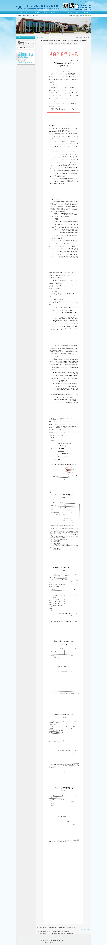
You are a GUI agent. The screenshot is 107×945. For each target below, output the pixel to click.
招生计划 (44, 938)
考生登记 (67, 938)
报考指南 (63, 938)
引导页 (81, 37)
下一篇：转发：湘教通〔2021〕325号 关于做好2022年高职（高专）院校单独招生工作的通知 (55, 933)
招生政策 (85, 37)
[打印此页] (83, 929)
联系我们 (89, 1)
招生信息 (53, 938)
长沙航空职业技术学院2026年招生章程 (30, 15)
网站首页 (34, 938)
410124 (61, 942)
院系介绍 (49, 938)
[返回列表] (88, 929)
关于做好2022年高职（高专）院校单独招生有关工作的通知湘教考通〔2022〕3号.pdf (56, 927)
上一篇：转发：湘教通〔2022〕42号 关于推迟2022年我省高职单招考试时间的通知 (53, 931)
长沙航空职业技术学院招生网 (52, 940)
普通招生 (39, 938)
